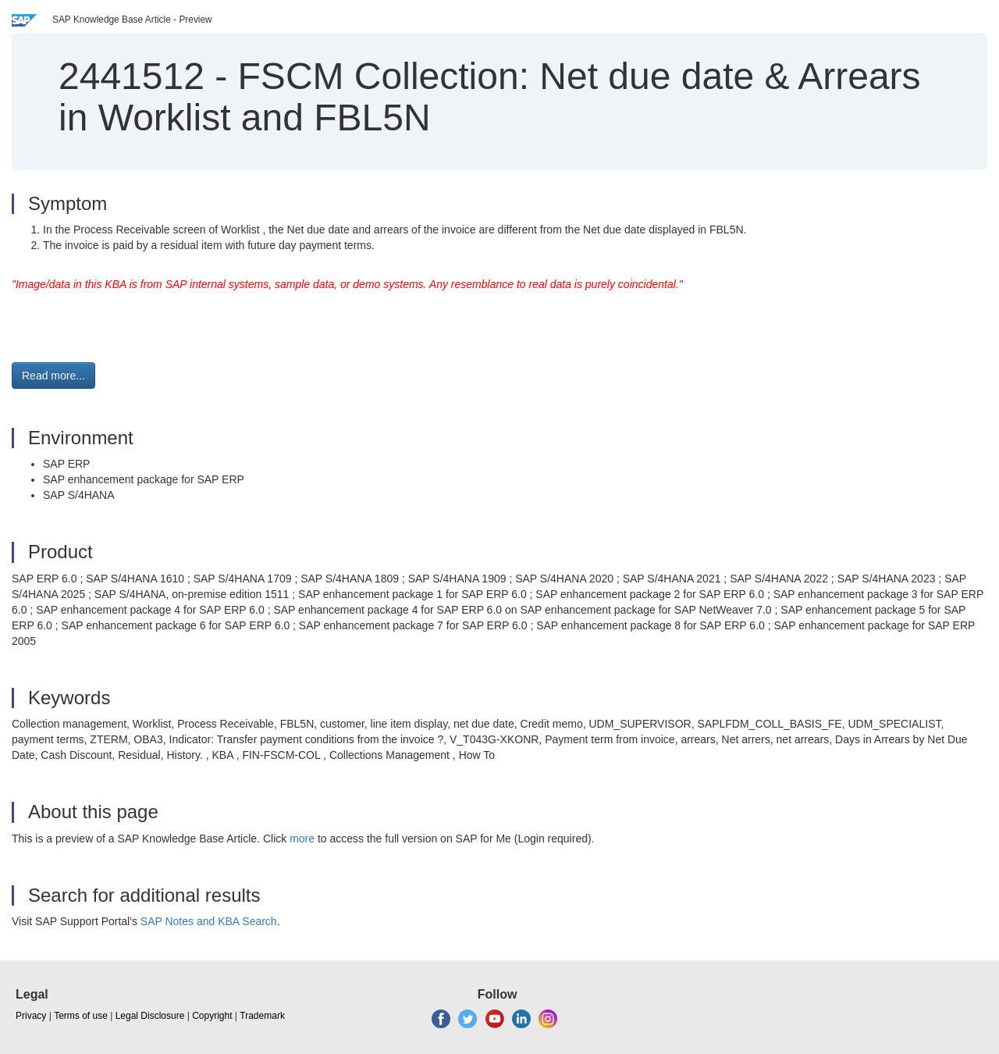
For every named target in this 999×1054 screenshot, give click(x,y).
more (302, 838)
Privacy (31, 1015)
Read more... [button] (53, 375)
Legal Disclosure (150, 1015)
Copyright (212, 1015)
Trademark (262, 1015)
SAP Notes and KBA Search (208, 921)
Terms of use (81, 1015)
